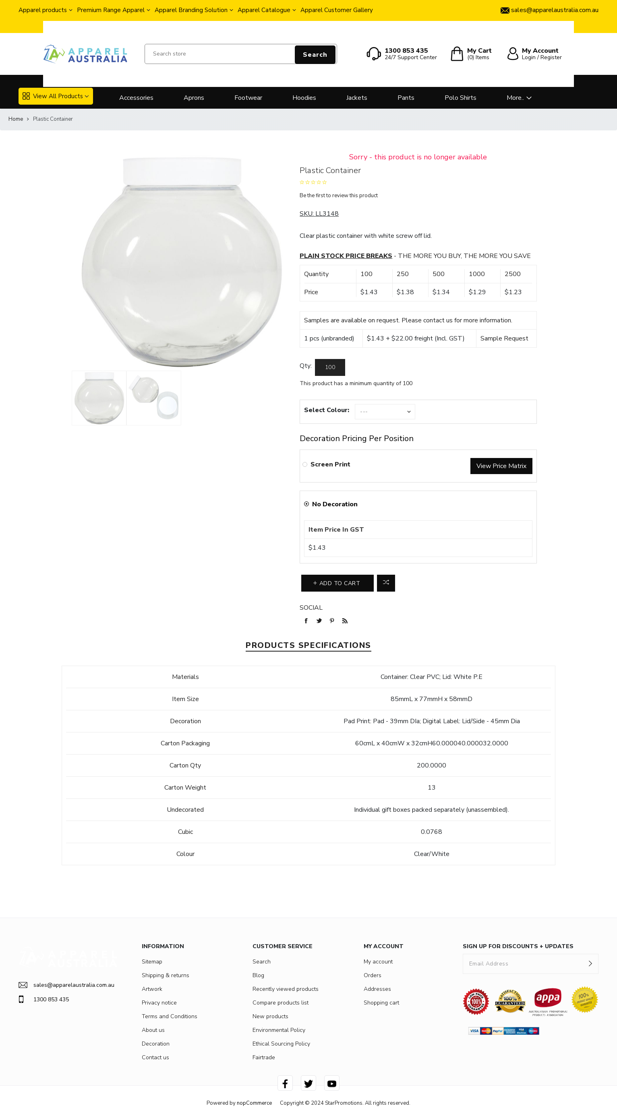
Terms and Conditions (169, 1016)
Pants (406, 97)
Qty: (306, 365)
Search (315, 54)
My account (378, 961)
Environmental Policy (279, 1030)
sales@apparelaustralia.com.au (66, 985)
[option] (99, 398)
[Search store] (241, 54)
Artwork (152, 989)
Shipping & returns (165, 975)
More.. (515, 97)
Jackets (356, 97)
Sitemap (152, 961)
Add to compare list (386, 583)
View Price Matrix (501, 466)
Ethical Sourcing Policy (281, 1044)
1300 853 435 (44, 999)
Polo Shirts (460, 97)
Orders (372, 975)
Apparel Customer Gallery (336, 10)
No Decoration (335, 504)
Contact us (155, 1057)
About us (153, 1030)
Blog (258, 975)
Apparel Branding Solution (191, 10)
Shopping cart (381, 1003)
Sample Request (504, 338)
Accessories (136, 97)
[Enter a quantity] (330, 367)
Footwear (248, 97)
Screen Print (330, 464)
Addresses (377, 989)
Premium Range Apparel (111, 10)
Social (311, 607)
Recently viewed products (286, 989)
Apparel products (43, 10)
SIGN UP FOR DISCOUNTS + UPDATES (518, 946)
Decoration (156, 1044)
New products (270, 1016)
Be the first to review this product (339, 195)
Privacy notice (159, 1003)
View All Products (53, 96)
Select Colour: (326, 410)
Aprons (194, 97)
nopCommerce (254, 1103)
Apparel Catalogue (264, 10)
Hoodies (304, 97)
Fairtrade (264, 1057)
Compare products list (280, 1003)
